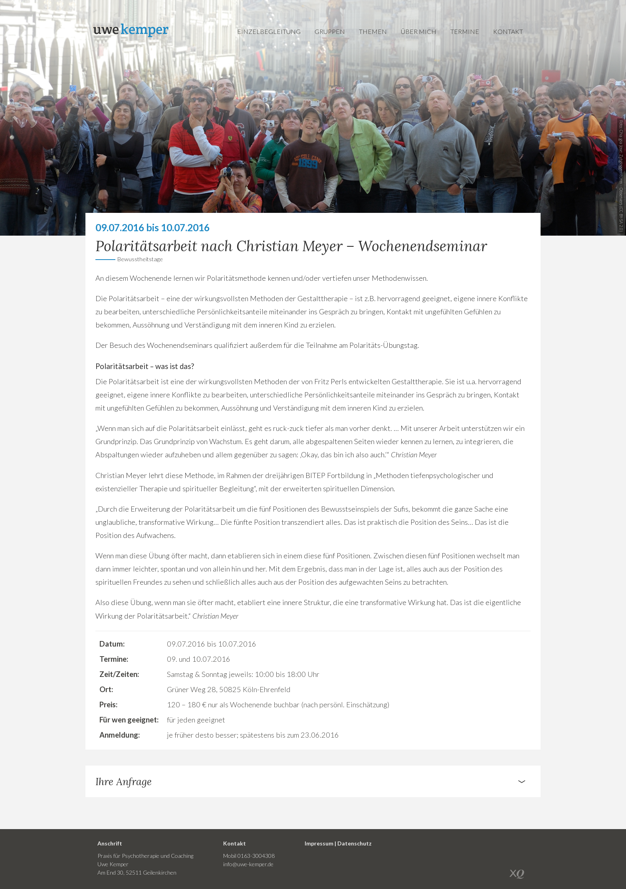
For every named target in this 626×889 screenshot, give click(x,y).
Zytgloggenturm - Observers (621, 179)
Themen (373, 31)
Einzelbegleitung (269, 31)
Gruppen (330, 31)
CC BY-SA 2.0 (621, 219)
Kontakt (508, 31)
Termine (464, 31)
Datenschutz (354, 843)
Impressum (319, 843)
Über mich (418, 31)
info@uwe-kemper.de (248, 864)
